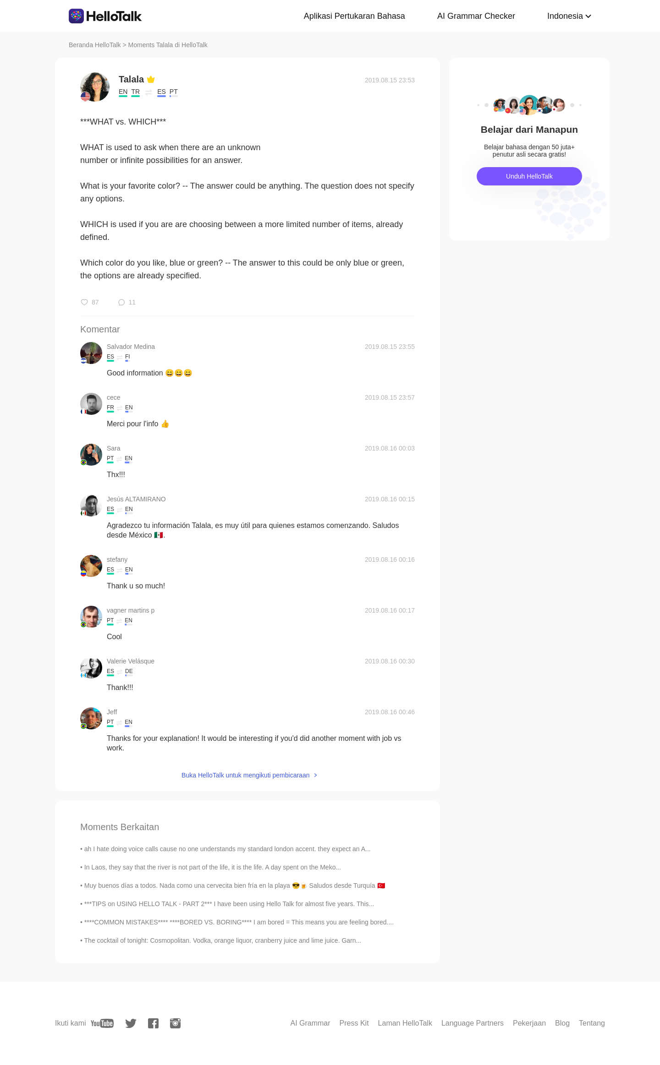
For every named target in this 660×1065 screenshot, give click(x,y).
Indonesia (565, 16)
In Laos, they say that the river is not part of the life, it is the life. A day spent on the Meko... (212, 867)
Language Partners (472, 1023)
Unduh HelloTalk (529, 176)
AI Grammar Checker (476, 16)
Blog (562, 1023)
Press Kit (354, 1023)
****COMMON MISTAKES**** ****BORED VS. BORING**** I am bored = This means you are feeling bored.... (239, 922)
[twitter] (131, 1023)
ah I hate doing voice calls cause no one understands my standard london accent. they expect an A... (227, 849)
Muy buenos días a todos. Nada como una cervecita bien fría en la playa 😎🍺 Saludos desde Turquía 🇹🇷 (234, 885)
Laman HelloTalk (405, 1023)
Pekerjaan (529, 1023)
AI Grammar (310, 1023)
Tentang (592, 1023)
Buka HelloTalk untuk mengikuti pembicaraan (245, 775)
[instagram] (175, 1023)
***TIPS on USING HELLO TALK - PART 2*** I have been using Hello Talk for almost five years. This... (229, 903)
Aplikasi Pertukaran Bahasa (354, 16)
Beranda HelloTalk (95, 45)
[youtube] (102, 1023)
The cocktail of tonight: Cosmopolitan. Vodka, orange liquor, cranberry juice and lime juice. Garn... (223, 940)
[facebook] (153, 1023)
